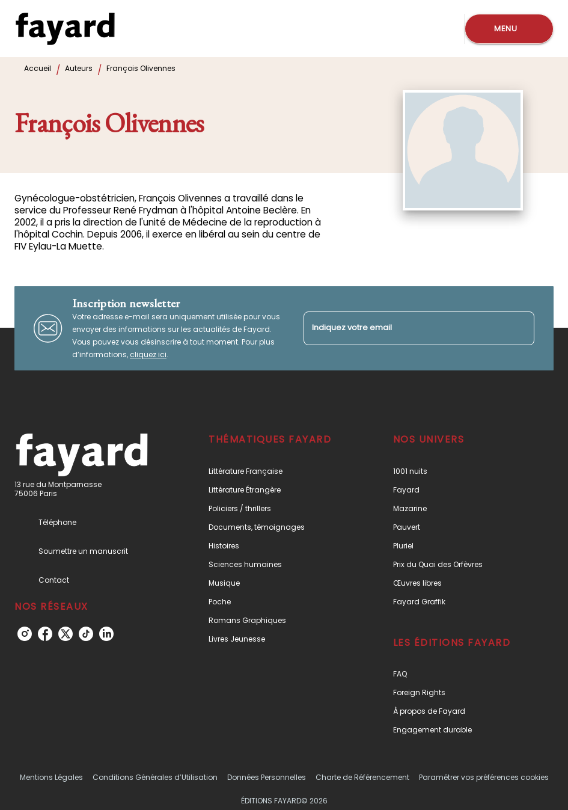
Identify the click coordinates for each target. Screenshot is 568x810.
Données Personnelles (266, 777)
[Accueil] (64, 28)
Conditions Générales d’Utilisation (155, 777)
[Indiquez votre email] (404, 328)
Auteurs (79, 68)
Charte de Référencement (362, 777)
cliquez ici (148, 354)
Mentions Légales (51, 777)
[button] (274, 471)
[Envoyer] (519, 328)
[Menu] (509, 29)
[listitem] (24, 634)
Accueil (37, 68)
